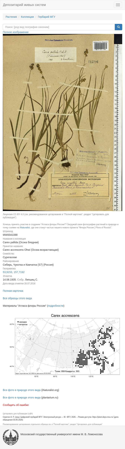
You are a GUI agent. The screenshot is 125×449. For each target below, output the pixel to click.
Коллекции (27, 16)
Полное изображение (16, 32)
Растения (11, 16)
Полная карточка (13, 290)
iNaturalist (25, 227)
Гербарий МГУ (46, 16)
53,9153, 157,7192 (14, 272)
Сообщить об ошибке (16, 404)
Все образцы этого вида (17, 298)
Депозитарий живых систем (24, 5)
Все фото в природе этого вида (22, 390)
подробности (55, 305)
